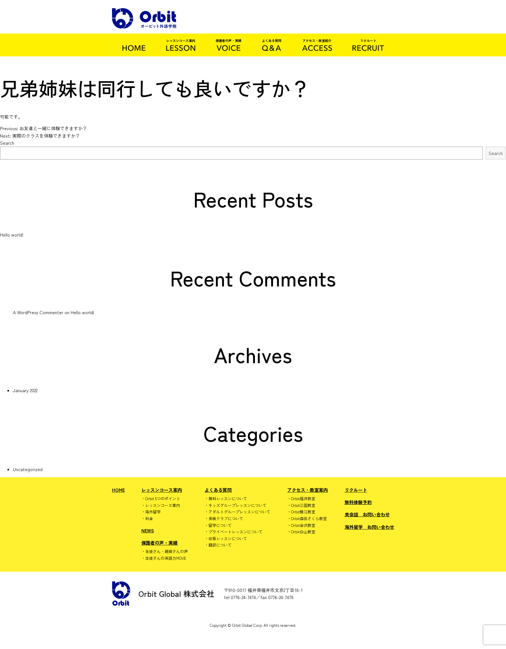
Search (7, 143)
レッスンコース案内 (161, 490)
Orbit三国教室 (303, 505)
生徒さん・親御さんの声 (166, 551)
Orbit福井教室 (303, 498)
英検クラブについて (225, 518)
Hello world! (12, 234)
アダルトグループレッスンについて (239, 511)
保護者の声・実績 (159, 542)
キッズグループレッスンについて (237, 505)
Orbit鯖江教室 (303, 511)
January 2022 (25, 390)
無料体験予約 (358, 502)
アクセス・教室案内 (307, 490)
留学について (220, 525)
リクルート (356, 490)
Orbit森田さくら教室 (309, 518)
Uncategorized (28, 469)
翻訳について (220, 544)
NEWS (147, 530)
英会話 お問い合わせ (367, 514)
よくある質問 (218, 490)
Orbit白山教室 (303, 531)
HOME (118, 490)
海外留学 (153, 511)
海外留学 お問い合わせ (369, 527)
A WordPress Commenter (38, 312)
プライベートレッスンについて (235, 531)
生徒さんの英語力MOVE (165, 558)
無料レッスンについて (227, 498)
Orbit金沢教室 (303, 525)
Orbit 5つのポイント (162, 498)
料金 (149, 518)
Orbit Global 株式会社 (163, 593)
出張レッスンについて (227, 538)
